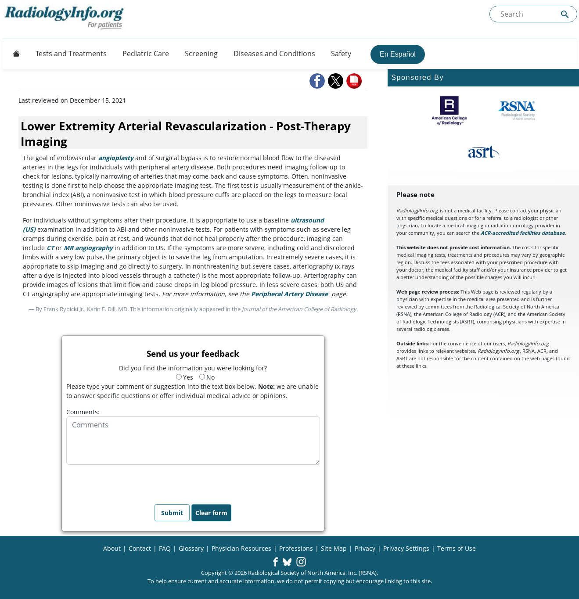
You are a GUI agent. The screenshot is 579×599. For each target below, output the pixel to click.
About (112, 548)
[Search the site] (533, 14)
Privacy (365, 548)
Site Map (334, 548)
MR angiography (88, 248)
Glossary (191, 548)
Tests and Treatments (71, 53)
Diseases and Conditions (274, 53)
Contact (140, 548)
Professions (296, 548)
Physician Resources (241, 548)
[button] (317, 81)
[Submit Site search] (565, 14)
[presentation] (133, 482)
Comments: (83, 412)
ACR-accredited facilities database (523, 233)
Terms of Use (456, 548)
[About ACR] (449, 110)
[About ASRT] (483, 152)
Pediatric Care (145, 53)
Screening (201, 53)
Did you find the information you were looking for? (193, 368)
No (207, 377)
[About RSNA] (517, 110)
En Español (398, 54)
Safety (341, 53)
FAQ (165, 548)
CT (50, 248)
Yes (184, 377)
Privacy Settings (406, 548)
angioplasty (115, 158)
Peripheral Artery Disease (289, 294)
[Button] (13, 53)
